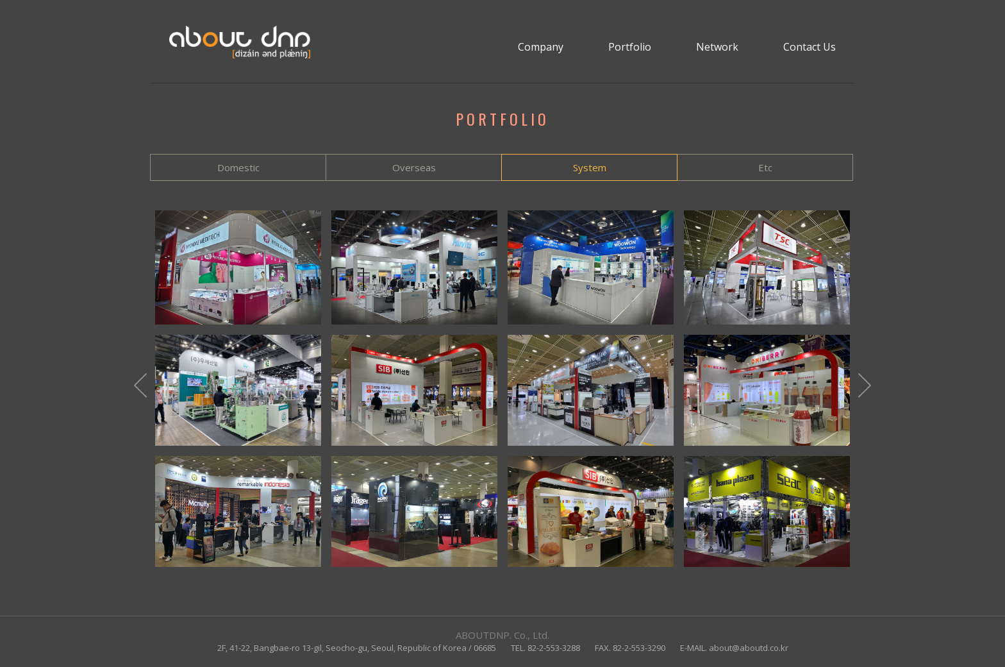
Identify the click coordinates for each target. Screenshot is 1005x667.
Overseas (414, 167)
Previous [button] (140, 388)
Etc (765, 167)
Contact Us (809, 47)
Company (540, 47)
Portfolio (629, 47)
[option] (502, 388)
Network (717, 47)
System (589, 167)
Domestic (238, 167)
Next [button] (864, 388)
